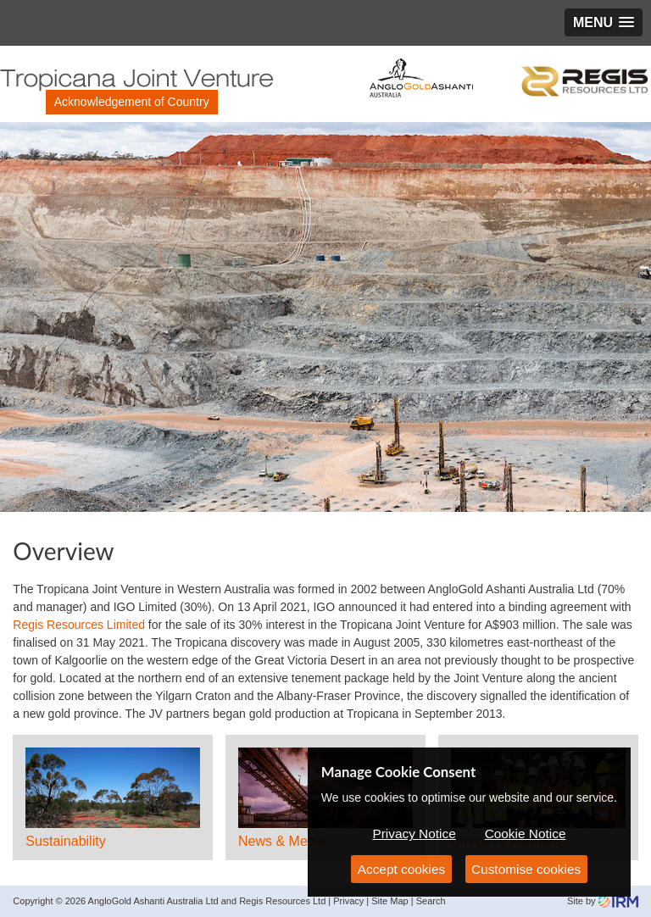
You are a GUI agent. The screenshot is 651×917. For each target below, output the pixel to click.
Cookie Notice (525, 833)
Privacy (348, 901)
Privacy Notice (413, 833)
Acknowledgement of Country (131, 101)
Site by (602, 901)
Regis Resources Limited (79, 624)
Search (431, 901)
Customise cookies (526, 869)
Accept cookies (402, 869)
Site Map (389, 901)
